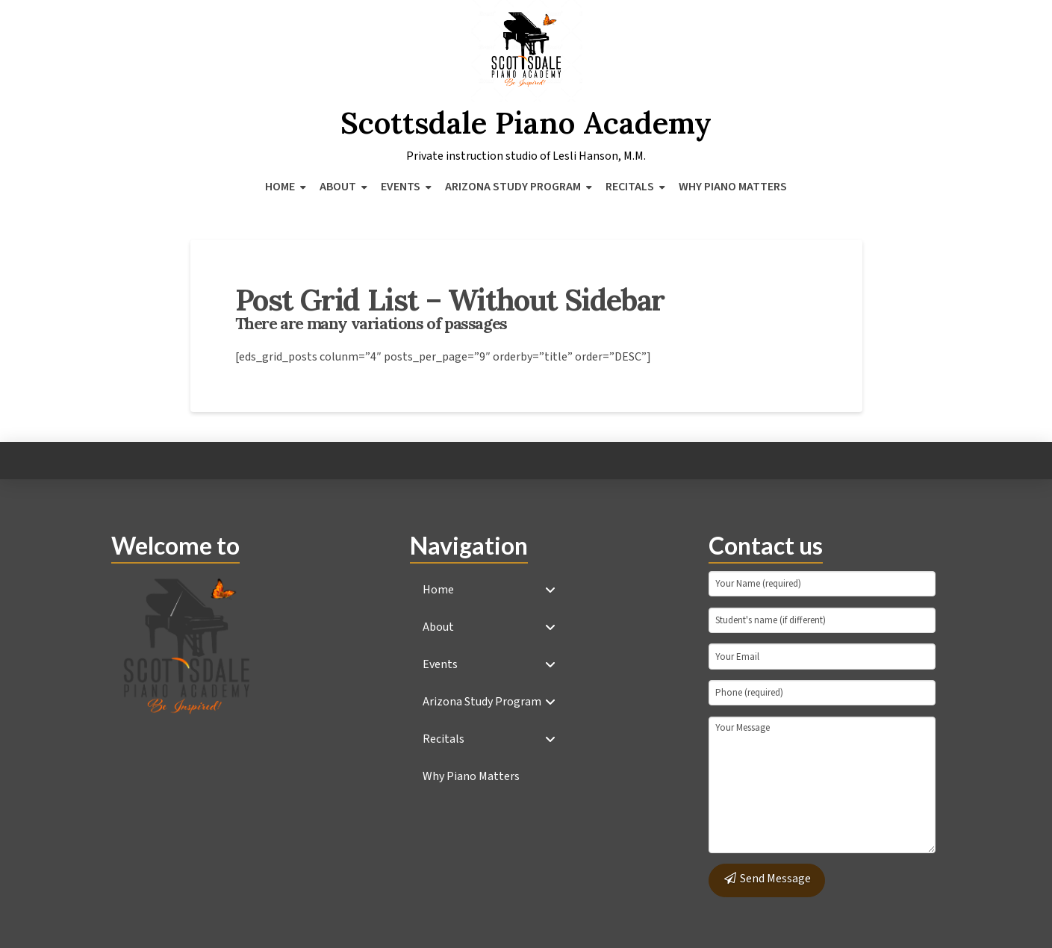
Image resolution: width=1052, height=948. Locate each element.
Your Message (822, 785)
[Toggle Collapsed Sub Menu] (489, 589)
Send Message (767, 878)
